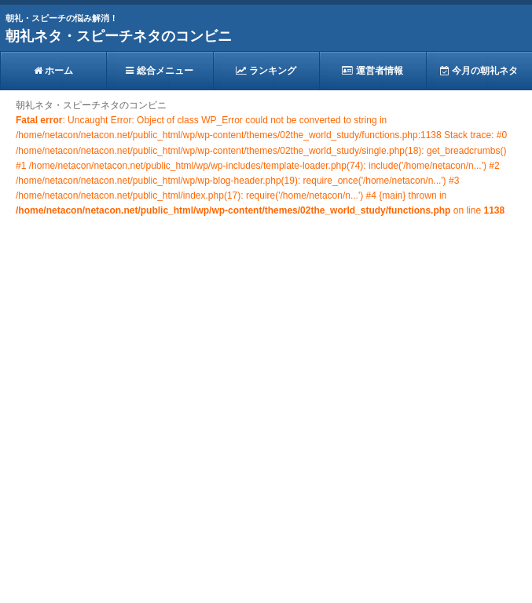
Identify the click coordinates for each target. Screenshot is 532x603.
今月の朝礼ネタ (479, 70)
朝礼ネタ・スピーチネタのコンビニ (119, 36)
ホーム (53, 70)
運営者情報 (372, 70)
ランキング (266, 70)
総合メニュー (159, 70)
